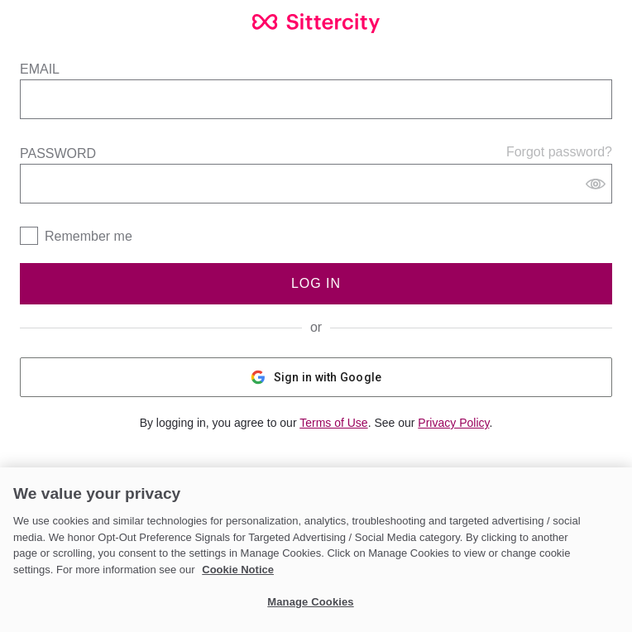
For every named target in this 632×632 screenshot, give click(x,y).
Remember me (88, 236)
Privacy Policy (453, 422)
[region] (316, 549)
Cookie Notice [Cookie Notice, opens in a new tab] (238, 569)
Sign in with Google (316, 377)
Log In (316, 283)
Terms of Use (333, 422)
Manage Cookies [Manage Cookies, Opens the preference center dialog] (310, 602)
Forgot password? (559, 152)
